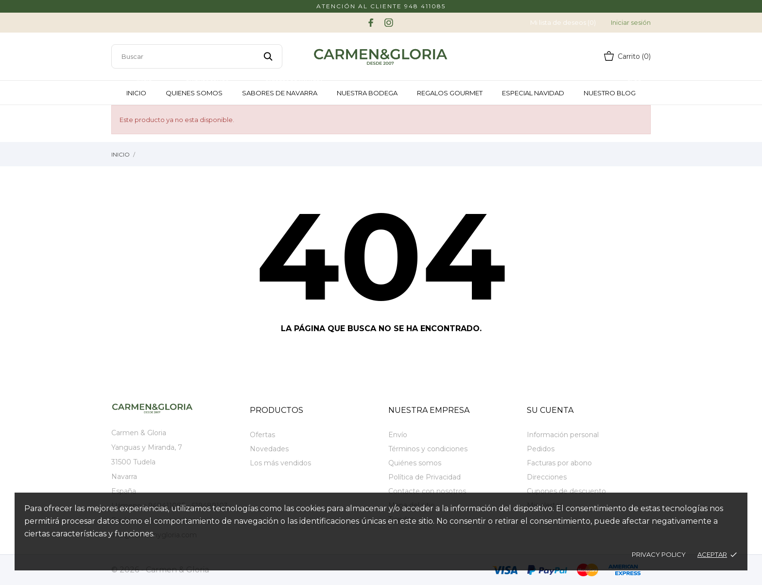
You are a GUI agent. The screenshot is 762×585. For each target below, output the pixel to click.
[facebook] (371, 22)
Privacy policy (659, 554)
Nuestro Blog (613, 89)
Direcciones (547, 477)
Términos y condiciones (428, 448)
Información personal (563, 434)
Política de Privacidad (424, 477)
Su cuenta (550, 410)
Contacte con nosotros (427, 491)
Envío (397, 434)
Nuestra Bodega (367, 93)
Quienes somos (198, 89)
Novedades (269, 448)
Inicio (140, 89)
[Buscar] (196, 56)
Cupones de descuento (566, 491)
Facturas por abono (559, 463)
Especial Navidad (533, 93)
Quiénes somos (414, 463)
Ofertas (262, 434)
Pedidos (540, 448)
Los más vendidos (280, 463)
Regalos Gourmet (450, 93)
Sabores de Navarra (283, 89)
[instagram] (388, 22)
